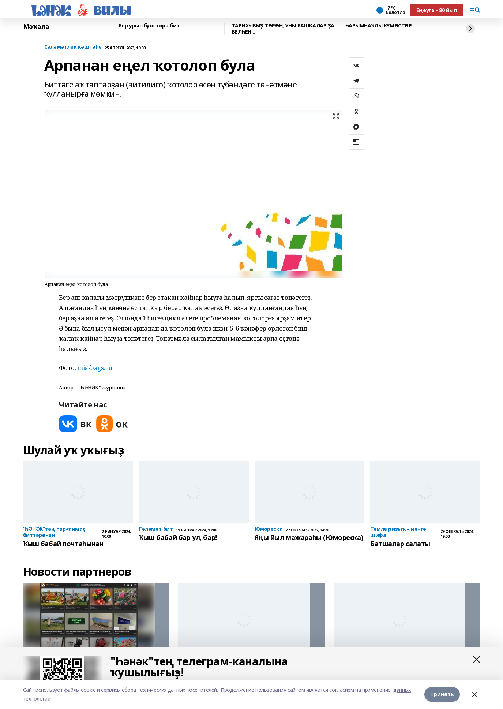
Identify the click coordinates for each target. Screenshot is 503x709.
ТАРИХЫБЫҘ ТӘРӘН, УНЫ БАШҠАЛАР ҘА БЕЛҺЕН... (283, 29)
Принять (442, 694)
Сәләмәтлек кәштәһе (73, 47)
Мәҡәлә (36, 27)
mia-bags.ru (94, 367)
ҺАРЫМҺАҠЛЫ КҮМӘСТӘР (378, 26)
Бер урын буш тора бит (149, 26)
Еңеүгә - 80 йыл (436, 10)
